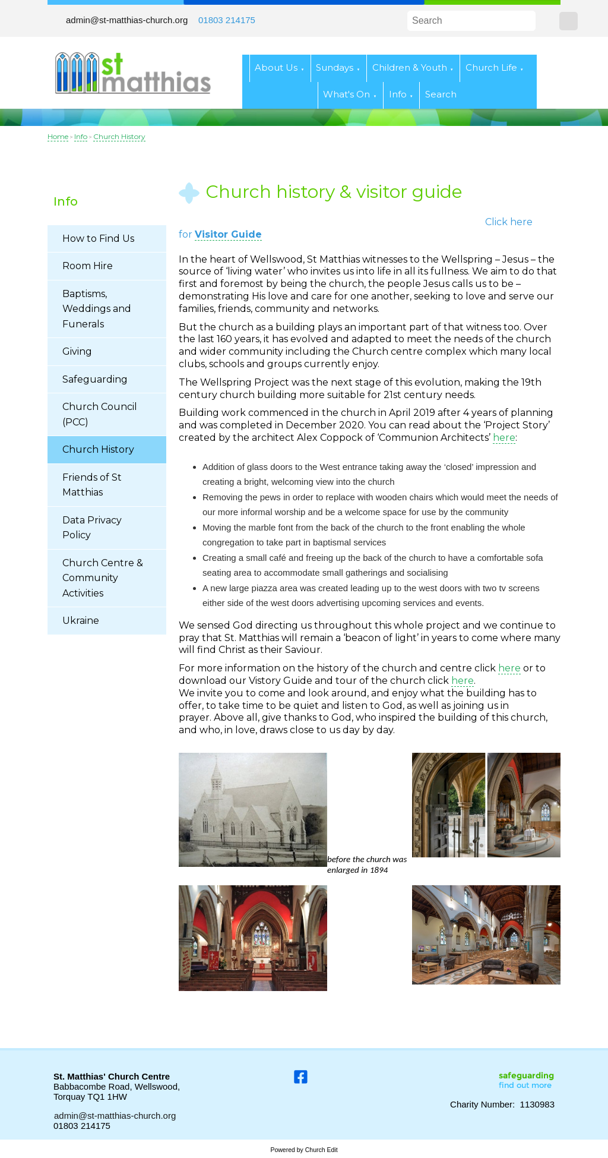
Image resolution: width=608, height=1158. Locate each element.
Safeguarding (95, 379)
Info (398, 94)
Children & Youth (409, 67)
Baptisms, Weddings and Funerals (96, 309)
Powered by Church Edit (303, 1149)
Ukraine (80, 620)
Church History (119, 136)
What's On (346, 94)
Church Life (491, 67)
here (504, 437)
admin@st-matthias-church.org (127, 20)
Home (58, 136)
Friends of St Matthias (92, 485)
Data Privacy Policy (92, 528)
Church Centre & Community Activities (102, 578)
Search (441, 94)
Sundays (334, 67)
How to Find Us (98, 238)
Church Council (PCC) (99, 414)
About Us (276, 67)
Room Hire (87, 266)
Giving (77, 351)
